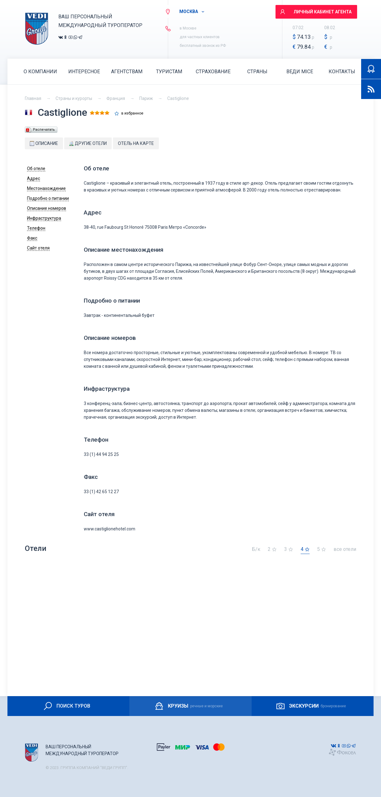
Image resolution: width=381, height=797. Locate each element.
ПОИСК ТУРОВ (66, 706)
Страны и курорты (74, 98)
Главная (33, 98)
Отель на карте (136, 143)
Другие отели (88, 143)
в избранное (132, 113)
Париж (146, 98)
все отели (345, 549)
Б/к (256, 549)
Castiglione (178, 98)
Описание (44, 143)
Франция (115, 98)
